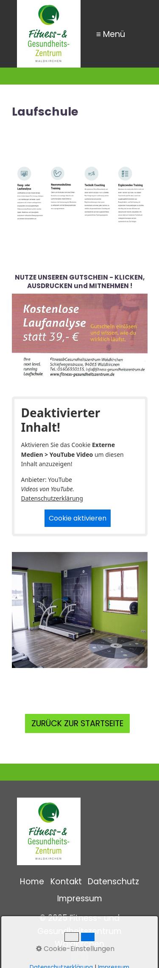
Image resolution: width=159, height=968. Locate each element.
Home (32, 881)
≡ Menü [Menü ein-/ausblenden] (110, 34)
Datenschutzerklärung (52, 498)
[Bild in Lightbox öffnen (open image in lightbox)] (80, 610)
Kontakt (66, 881)
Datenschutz (113, 881)
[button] (77, 723)
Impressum (79, 898)
